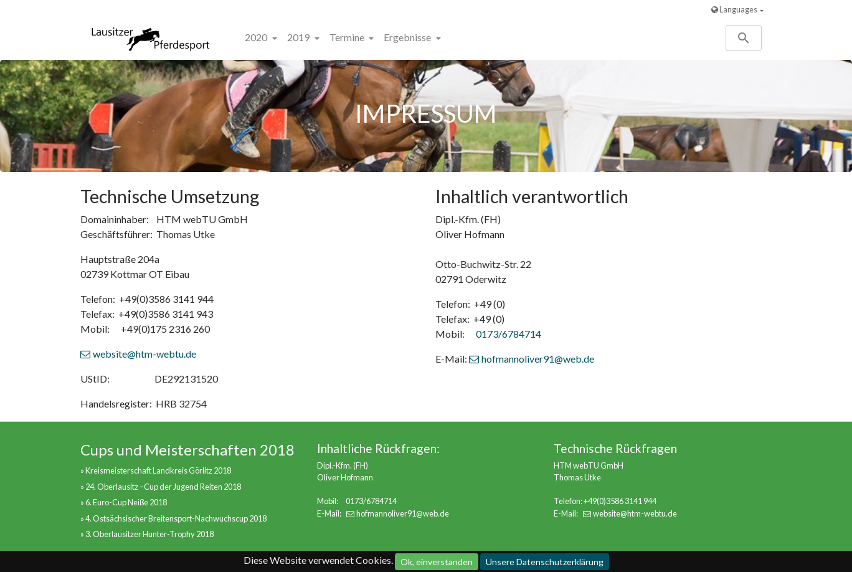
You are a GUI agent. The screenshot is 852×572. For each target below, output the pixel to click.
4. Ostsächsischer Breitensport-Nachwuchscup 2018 (176, 518)
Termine (347, 37)
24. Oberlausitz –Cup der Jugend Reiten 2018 (163, 487)
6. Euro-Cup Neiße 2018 (126, 502)
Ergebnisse (408, 37)
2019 (299, 37)
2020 (257, 37)
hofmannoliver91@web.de (537, 359)
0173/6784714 (508, 334)
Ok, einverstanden (436, 561)
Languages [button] (734, 9)
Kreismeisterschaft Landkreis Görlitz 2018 (158, 470)
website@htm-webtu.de (144, 354)
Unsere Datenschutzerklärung (545, 561)
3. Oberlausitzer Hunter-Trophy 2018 (149, 534)
